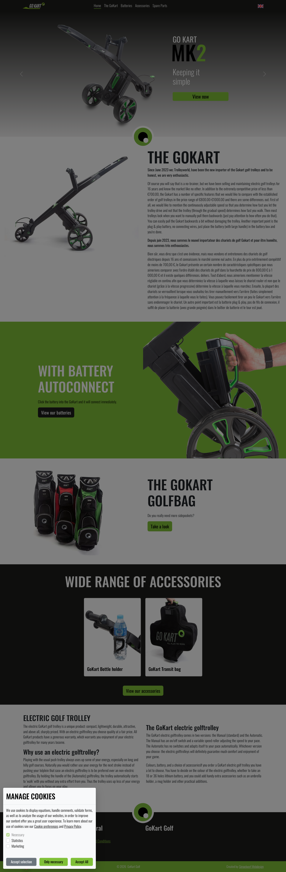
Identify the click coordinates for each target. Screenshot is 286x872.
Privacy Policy (72, 826)
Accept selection (21, 861)
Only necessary (53, 861)
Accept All (81, 861)
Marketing (18, 846)
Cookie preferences (46, 826)
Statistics (17, 840)
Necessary (18, 834)
